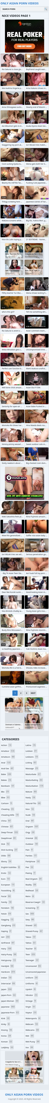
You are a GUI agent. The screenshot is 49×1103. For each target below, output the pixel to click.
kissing (7, 1030)
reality (31, 885)
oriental (32, 838)
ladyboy (7, 1047)
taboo (31, 937)
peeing (31, 873)
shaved (31, 925)
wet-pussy (33, 1042)
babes (6, 780)
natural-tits (33, 803)
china (6, 821)
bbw (5, 797)
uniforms (32, 983)
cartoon (7, 803)
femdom (7, 908)
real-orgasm (34, 879)
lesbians (32, 757)
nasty (31, 797)
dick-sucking (9, 850)
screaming (32, 908)
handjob (7, 966)
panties (31, 856)
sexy (30, 920)
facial (6, 896)
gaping (6, 931)
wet (30, 1036)
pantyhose (33, 861)
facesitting (8, 890)
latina (31, 745)
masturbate (33, 774)
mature (31, 792)
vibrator (32, 995)
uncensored (34, 966)
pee (30, 867)
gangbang (8, 925)
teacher (31, 949)
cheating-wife (10, 815)
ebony (6, 861)
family (6, 902)
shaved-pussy (34, 931)
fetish (6, 914)
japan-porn (8, 995)
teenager (32, 960)
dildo (6, 856)
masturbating (34, 780)
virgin (31, 1007)
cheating (7, 809)
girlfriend (8, 943)
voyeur (31, 1012)
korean (7, 1042)
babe (6, 774)
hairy (6, 949)
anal (6, 763)
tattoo (31, 943)
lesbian (32, 751)
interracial (8, 983)
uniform (32, 978)
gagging (7, 920)
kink (5, 1018)
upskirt (31, 989)
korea (6, 1036)
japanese (8, 1007)
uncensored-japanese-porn (36, 972)
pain (30, 850)
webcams (32, 1030)
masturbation (35, 786)
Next (33, 693)
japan (6, 989)
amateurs (8, 757)
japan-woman (10, 1001)
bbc (5, 792)
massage (32, 768)
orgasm (32, 827)
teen (31, 954)
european (8, 885)
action (6, 745)
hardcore (8, 972)
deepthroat (9, 838)
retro (30, 896)
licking (31, 763)
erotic (6, 873)
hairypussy (8, 960)
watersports (33, 1018)
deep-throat (9, 832)
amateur (8, 751)
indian (6, 978)
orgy (30, 832)
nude (31, 815)
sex (30, 914)
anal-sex (7, 768)
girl (5, 937)
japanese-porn (10, 1012)
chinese (7, 827)
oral (30, 821)
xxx (30, 1047)
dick (5, 844)
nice (30, 809)
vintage (31, 1001)
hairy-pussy (9, 954)
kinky (5, 1024)
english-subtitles (10, 867)
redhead (32, 890)
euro (5, 879)
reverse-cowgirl (35, 902)
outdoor (32, 844)
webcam (32, 1024)
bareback (8, 786)
